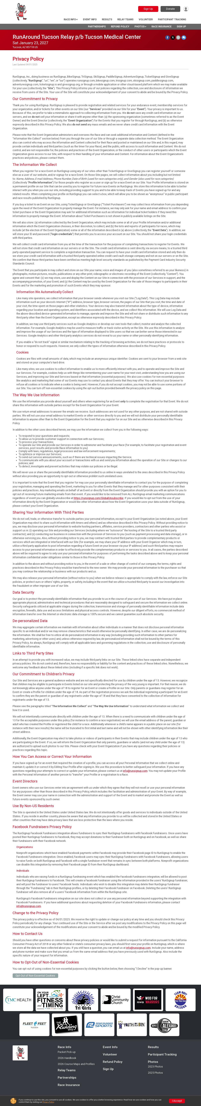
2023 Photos (155, 1066)
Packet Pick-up (67, 1052)
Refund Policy (120, 26)
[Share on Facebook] (168, 37)
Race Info (70, 19)
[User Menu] (186, 9)
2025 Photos (155, 1072)
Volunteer (146, 19)
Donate (170, 8)
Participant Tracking (172, 19)
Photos (139, 26)
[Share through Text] (183, 37)
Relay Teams (125, 19)
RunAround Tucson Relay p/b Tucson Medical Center (77, 37)
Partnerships (97, 26)
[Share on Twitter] (173, 37)
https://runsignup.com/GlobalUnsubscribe (98, 498)
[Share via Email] (178, 37)
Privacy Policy (48, 1102)
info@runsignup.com (135, 770)
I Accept (177, 1100)
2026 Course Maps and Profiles (76, 1064)
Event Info (90, 19)
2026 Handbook (67, 1058)
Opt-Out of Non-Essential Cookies (35, 975)
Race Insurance (162, 26)
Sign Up (147, 8)
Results (107, 19)
